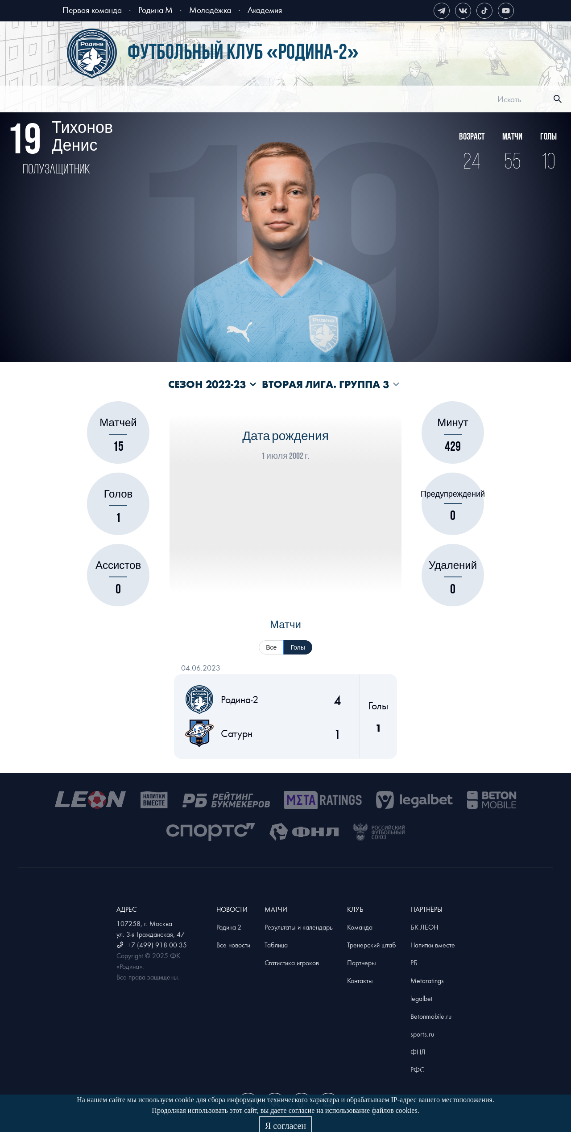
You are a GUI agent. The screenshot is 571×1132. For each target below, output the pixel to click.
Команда (359, 926)
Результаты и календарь (299, 926)
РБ (414, 962)
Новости (157, 100)
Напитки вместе (432, 944)
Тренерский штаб (371, 944)
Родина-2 (228, 926)
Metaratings (427, 980)
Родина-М (155, 9)
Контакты (360, 980)
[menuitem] (157, 100)
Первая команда (92, 9)
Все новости (233, 944)
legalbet (421, 998)
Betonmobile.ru (430, 1016)
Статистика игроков (292, 962)
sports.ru (422, 1033)
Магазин (439, 100)
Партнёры (361, 962)
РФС (417, 1069)
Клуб (361, 100)
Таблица (276, 944)
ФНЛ (418, 1051)
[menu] (296, 99)
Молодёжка (210, 9)
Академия (265, 9)
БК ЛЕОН (424, 926)
